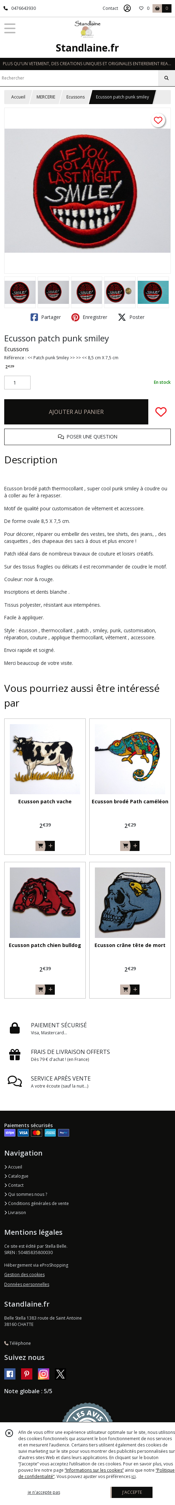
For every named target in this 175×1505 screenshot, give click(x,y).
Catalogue (16, 1176)
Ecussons (75, 97)
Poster (131, 317)
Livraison (15, 1212)
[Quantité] (17, 383)
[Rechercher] (166, 78)
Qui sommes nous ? (25, 1194)
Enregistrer (89, 317)
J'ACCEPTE (132, 1492)
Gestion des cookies (24, 1275)
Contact (110, 8)
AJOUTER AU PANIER (76, 412)
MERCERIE (46, 97)
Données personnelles (26, 1284)
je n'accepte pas (44, 1492)
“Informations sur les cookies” (94, 1470)
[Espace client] (127, 8)
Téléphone (17, 1343)
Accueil (18, 97)
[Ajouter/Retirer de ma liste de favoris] (161, 412)
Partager (46, 317)
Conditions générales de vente (36, 1203)
